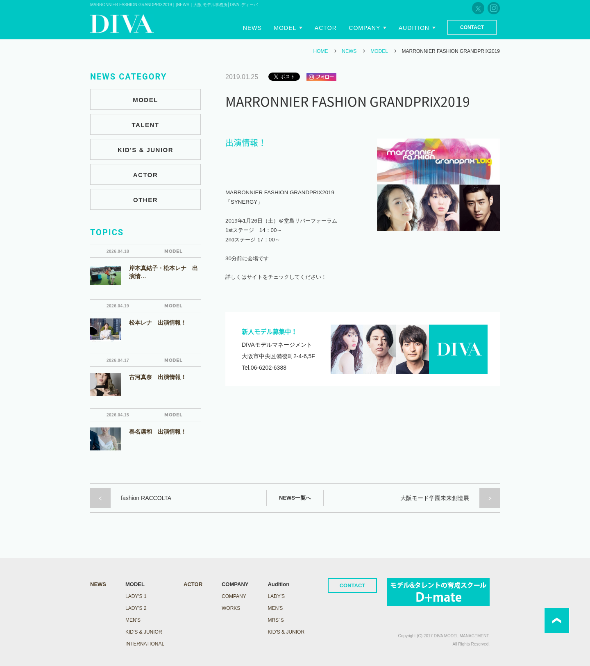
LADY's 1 (136, 596)
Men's (275, 608)
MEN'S (133, 620)
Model (286, 28)
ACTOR (145, 174)
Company (365, 28)
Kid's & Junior (286, 632)
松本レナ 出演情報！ (157, 322)
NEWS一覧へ (295, 498)
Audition (414, 28)
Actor (326, 28)
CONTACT (352, 585)
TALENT (145, 124)
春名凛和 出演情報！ (157, 431)
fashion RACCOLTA (146, 498)
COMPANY (234, 596)
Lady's (276, 596)
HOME (320, 51)
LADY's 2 (136, 608)
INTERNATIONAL (144, 644)
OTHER (145, 199)
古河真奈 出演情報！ (157, 377)
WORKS (231, 608)
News (254, 28)
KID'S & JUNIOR (145, 149)
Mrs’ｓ (276, 620)
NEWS (349, 51)
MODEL (379, 51)
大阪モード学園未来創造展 (434, 498)
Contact (472, 27)
